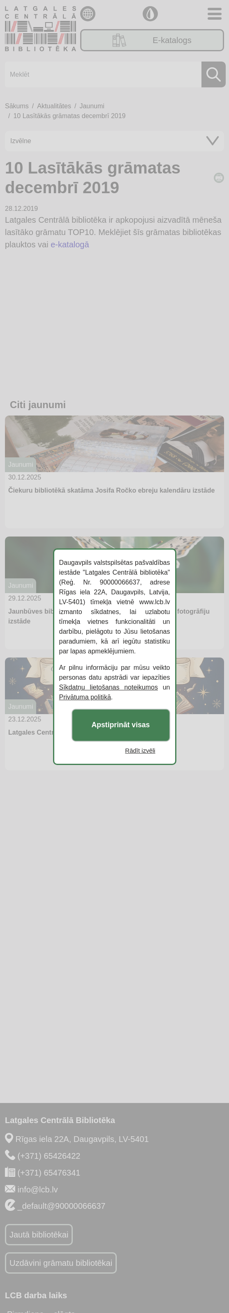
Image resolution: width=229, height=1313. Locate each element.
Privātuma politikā (85, 697)
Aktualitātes (54, 106)
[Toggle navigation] (214, 13)
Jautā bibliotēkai (38, 1234)
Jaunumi (91, 106)
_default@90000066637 (62, 1205)
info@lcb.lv (38, 1189)
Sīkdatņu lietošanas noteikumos (108, 687)
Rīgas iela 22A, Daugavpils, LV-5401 (82, 1139)
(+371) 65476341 (49, 1172)
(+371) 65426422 (49, 1155)
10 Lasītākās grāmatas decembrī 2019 (69, 115)
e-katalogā (70, 244)
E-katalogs (152, 40)
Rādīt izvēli (140, 750)
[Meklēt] (113, 74)
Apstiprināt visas (121, 725)
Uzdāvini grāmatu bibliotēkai (60, 1262)
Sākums (17, 106)
